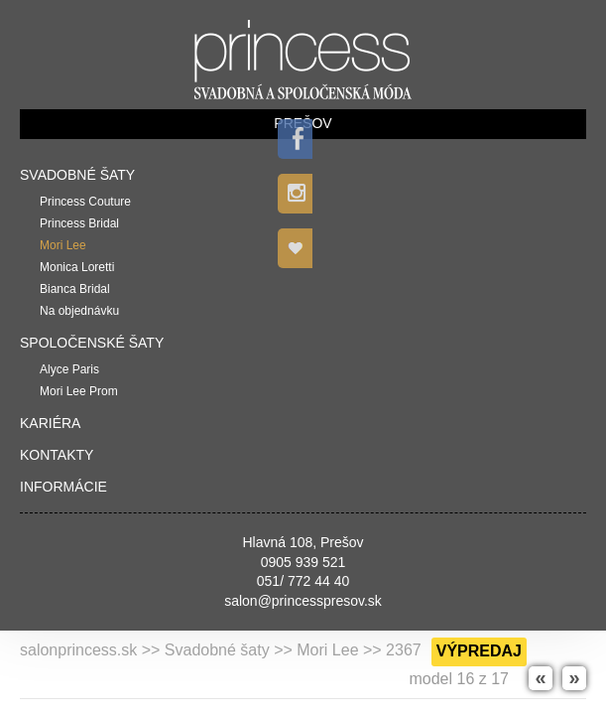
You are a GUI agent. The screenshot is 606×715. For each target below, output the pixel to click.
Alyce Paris (69, 369)
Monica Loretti (77, 267)
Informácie (63, 487)
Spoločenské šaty (92, 343)
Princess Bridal (79, 223)
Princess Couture (85, 202)
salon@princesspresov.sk (303, 601)
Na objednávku (79, 311)
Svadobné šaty (77, 175)
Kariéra (50, 423)
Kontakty (56, 455)
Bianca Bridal (75, 289)
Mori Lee (63, 245)
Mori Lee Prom (79, 391)
